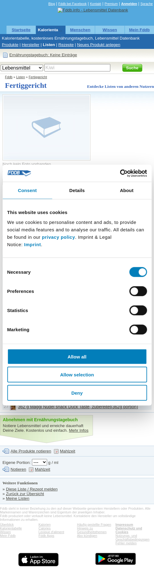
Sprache (146, 4)
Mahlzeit (67, 451)
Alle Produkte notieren (31, 451)
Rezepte (66, 44)
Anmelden (129, 4)
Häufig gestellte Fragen (94, 524)
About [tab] (127, 190)
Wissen (110, 30)
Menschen (80, 30)
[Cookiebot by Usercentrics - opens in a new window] (120, 173)
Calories (44, 528)
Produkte (10, 44)
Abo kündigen (87, 536)
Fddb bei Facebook (72, 4)
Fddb (8, 77)
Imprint (32, 244)
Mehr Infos (78, 430)
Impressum (124, 524)
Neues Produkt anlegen (98, 44)
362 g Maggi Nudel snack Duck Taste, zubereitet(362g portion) (78, 406)
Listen (49, 44)
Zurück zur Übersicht (25, 493)
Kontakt (95, 4)
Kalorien (44, 524)
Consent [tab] (27, 190)
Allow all (77, 356)
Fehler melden (126, 543)
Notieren (18, 469)
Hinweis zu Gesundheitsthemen (92, 530)
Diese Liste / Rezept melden (32, 489)
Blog (51, 4)
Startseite (21, 30)
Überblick (7, 524)
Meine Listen (17, 498)
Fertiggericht (38, 77)
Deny (77, 392)
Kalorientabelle (53, 30)
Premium (111, 4)
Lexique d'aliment (51, 532)
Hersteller (30, 44)
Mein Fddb (139, 30)
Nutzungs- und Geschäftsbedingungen (133, 537)
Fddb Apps (46, 536)
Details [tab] (77, 190)
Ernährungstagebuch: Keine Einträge (43, 55)
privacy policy (58, 236)
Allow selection (77, 374)
